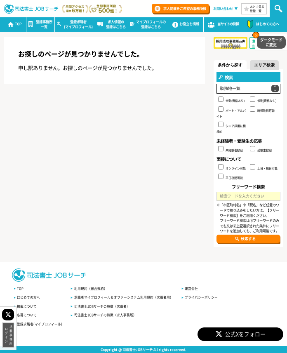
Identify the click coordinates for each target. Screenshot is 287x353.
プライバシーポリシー (201, 297)
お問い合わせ (223, 8)
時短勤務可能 (262, 109)
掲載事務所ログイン (8, 335)
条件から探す (230, 65)
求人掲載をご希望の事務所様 (184, 8)
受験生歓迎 (261, 149)
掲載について (27, 306)
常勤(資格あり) (231, 99)
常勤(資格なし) (263, 99)
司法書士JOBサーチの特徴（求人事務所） (105, 315)
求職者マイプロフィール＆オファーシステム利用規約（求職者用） (123, 297)
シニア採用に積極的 (231, 128)
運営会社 (191, 288)
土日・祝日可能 (264, 167)
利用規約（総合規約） (90, 288)
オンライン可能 (232, 167)
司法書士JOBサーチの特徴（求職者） (102, 306)
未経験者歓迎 (230, 149)
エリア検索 (264, 65)
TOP (20, 288)
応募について (27, 315)
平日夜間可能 (230, 177)
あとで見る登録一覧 (257, 9)
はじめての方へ (28, 297)
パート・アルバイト (231, 112)
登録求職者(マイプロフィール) (39, 324)
